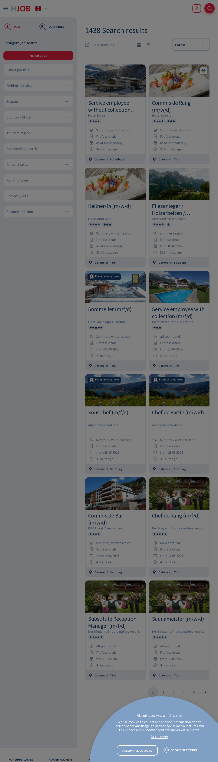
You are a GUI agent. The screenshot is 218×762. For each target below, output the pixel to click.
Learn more (159, 736)
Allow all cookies (137, 751)
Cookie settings (184, 750)
